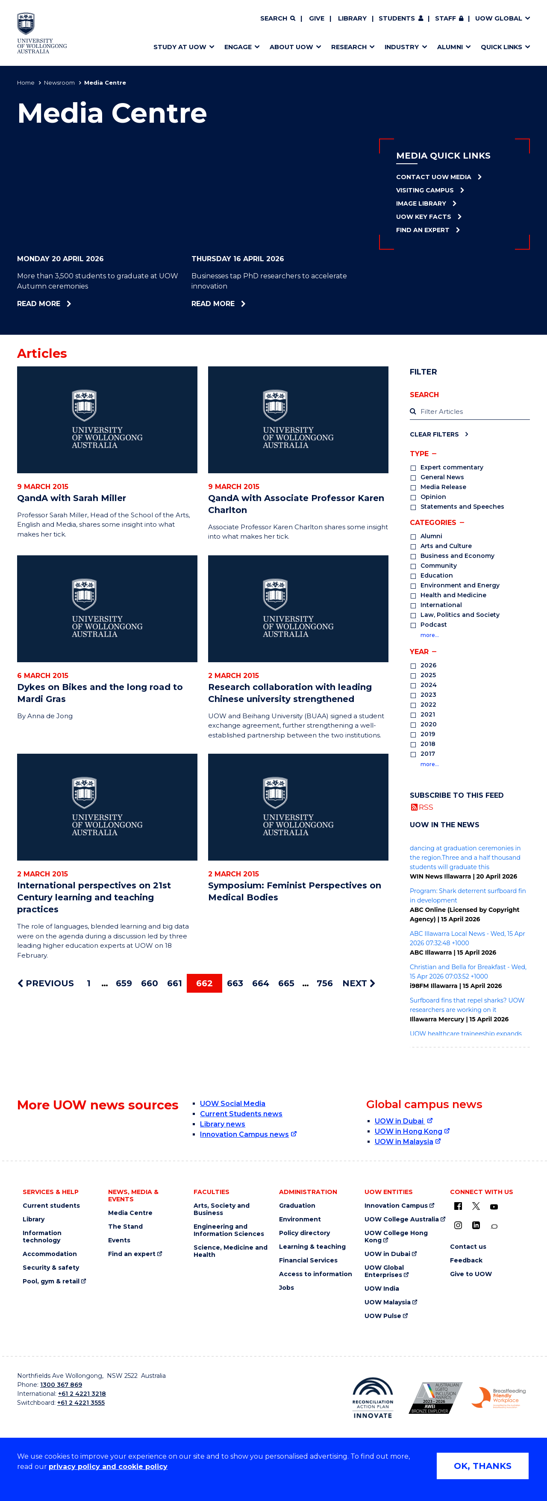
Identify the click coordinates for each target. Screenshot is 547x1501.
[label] (470, 412)
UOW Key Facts (423, 217)
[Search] (278, 19)
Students (397, 18)
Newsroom (59, 82)
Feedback (466, 1260)
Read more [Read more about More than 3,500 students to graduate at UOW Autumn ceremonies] (62, 303)
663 (235, 983)
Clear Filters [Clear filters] (434, 434)
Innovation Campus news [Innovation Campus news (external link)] (244, 1134)
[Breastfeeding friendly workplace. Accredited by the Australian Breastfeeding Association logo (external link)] (498, 1398)
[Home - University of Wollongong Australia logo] (42, 32)
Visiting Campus (425, 190)
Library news (222, 1124)
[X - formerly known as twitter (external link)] (476, 1206)
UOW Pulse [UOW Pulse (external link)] (383, 1316)
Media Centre (130, 1213)
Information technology (42, 1237)
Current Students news (241, 1114)
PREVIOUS (46, 983)
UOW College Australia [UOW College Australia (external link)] (402, 1219)
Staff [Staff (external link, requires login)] (445, 18)
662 (204, 983)
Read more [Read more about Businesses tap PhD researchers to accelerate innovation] (238, 303)
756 (325, 983)
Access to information (315, 1274)
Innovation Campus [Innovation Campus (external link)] (396, 1205)
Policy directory (304, 1233)
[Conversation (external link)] (494, 1227)
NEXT (358, 983)
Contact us (468, 1246)
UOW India (382, 1288)
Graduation (297, 1205)
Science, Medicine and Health (231, 1251)
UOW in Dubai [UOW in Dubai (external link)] (400, 1121)
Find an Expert (423, 230)
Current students (51, 1205)
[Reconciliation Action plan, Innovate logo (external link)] (373, 1397)
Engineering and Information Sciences (229, 1230)
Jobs (286, 1288)
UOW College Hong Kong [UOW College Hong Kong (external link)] (396, 1237)
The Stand (125, 1226)
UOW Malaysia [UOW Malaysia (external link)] (388, 1302)
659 (124, 983)
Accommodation (50, 1254)
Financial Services (308, 1260)
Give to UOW (471, 1274)
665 (286, 983)
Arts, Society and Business (222, 1209)
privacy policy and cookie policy (108, 1467)
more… (430, 635)
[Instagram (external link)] (458, 1225)
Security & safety (51, 1267)
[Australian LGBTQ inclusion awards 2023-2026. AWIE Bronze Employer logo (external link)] (436, 1398)
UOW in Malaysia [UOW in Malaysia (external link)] (404, 1142)
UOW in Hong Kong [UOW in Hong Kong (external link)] (408, 1131)
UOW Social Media (232, 1104)
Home (26, 82)
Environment (300, 1219)
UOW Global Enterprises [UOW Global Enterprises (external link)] (384, 1271)
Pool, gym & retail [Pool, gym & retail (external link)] (51, 1281)
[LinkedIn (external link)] (476, 1225)
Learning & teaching (312, 1246)
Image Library (421, 203)
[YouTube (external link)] (494, 1207)
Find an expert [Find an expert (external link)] (132, 1254)
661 (174, 983)
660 (149, 983)
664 (260, 983)
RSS (426, 806)
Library (352, 18)
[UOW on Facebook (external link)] (458, 1206)
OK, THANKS (483, 1466)
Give (316, 18)
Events (119, 1240)
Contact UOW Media (433, 177)
